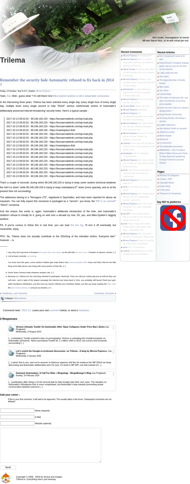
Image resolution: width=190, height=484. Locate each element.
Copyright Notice (166, 183)
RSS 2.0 (26, 310)
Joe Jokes (163, 90)
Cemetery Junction (104, 293)
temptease (127, 153)
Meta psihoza (20, 298)
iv (115, 235)
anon (125, 224)
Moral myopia (165, 136)
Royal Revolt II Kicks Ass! (170, 114)
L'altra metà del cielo (168, 73)
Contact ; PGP (165, 179)
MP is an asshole (105, 201)
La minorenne (165, 143)
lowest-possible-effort (78, 262)
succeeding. (32, 256)
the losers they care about (50, 252)
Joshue (126, 251)
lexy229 (126, 214)
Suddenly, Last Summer (14, 293)
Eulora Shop (164, 186)
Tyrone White (129, 106)
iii (77, 186)
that (9, 96)
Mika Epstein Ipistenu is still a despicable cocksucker (81, 96)
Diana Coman (129, 69)
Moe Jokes (164, 87)
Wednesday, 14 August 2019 (28, 332)
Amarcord (163, 139)
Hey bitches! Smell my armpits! (173, 128)
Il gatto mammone (167, 125)
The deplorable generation (171, 146)
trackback (84, 310)
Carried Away (165, 94)
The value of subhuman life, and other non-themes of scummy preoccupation (173, 101)
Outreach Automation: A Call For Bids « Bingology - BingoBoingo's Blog (53, 373)
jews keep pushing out (20, 288)
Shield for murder (167, 132)
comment (55, 310)
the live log (77, 225)
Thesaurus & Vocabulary (170, 193)
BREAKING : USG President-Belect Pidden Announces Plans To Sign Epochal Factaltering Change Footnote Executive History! (173, 156)
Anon (125, 170)
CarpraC (127, 143)
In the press (164, 190)
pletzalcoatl (128, 89)
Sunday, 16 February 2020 (27, 375)
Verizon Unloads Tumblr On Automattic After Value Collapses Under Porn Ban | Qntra (60, 327)
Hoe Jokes (164, 76)
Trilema (12, 60)
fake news (111, 284)
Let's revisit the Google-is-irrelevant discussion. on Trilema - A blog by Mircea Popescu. (61, 351)
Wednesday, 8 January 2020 (28, 356)
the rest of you (81, 252)
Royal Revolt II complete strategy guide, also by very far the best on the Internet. (174, 66)
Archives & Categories (169, 175)
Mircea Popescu (43, 91)
